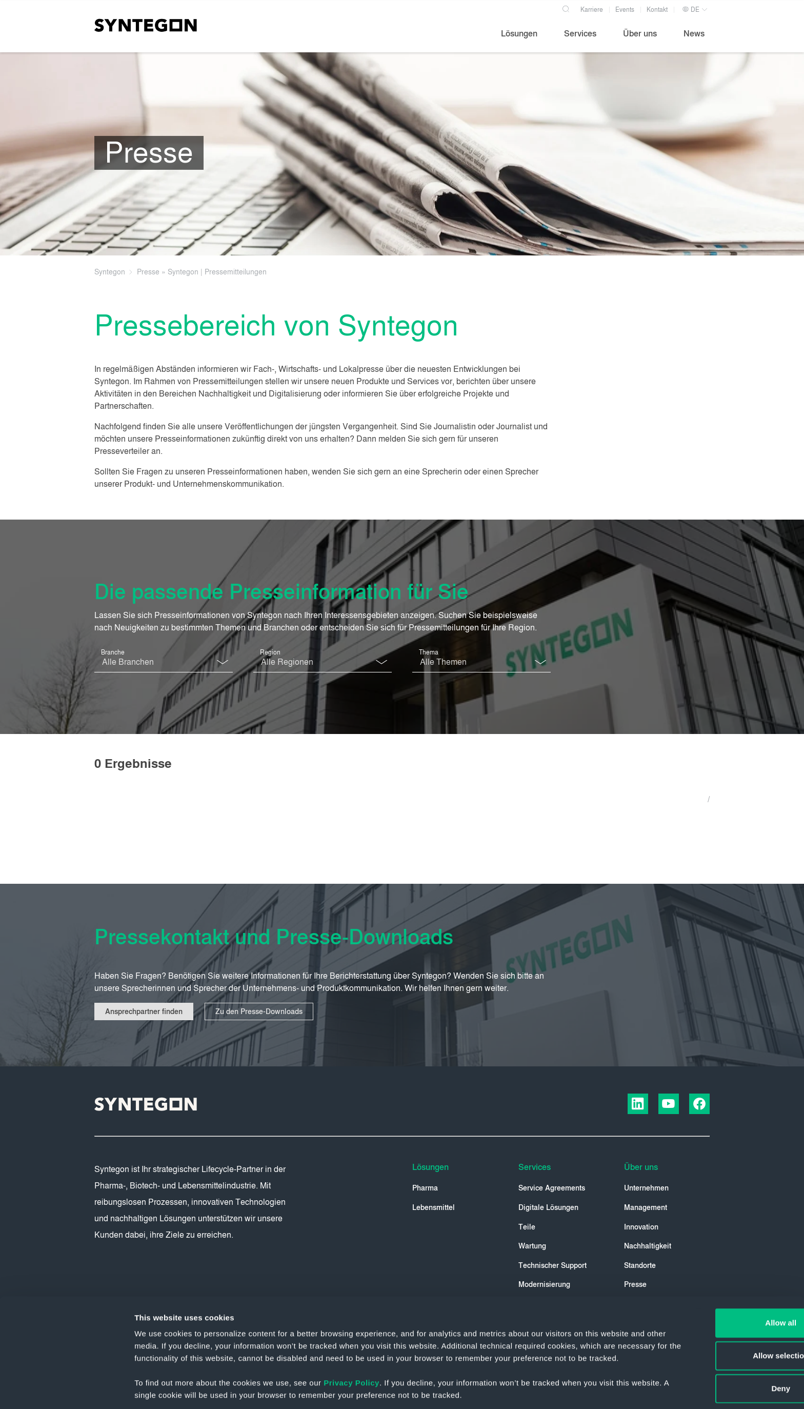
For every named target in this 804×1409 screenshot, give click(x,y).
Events (624, 9)
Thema (428, 652)
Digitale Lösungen (548, 1207)
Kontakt (657, 9)
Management (645, 1207)
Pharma (425, 1188)
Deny (718, 1336)
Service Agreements (551, 1188)
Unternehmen (646, 1188)
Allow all (718, 1270)
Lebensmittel (433, 1207)
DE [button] (690, 9)
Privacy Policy (351, 1343)
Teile (526, 1227)
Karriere (591, 9)
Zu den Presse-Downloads (260, 1011)
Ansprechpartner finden (144, 1011)
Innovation (641, 1227)
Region (270, 652)
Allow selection (718, 1303)
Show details (538, 1388)
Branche (113, 652)
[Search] (566, 7)
